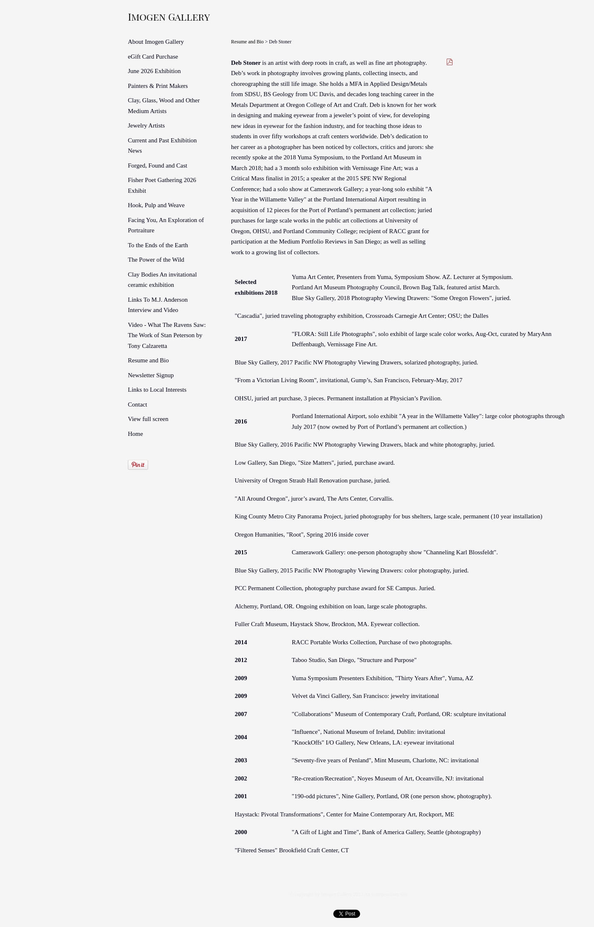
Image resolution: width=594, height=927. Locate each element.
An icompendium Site (386, 894)
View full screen (148, 419)
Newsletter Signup (151, 375)
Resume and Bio (148, 360)
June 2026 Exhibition (154, 71)
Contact (137, 404)
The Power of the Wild (156, 259)
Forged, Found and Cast (157, 165)
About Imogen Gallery (156, 41)
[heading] (148, 16)
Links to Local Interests (157, 389)
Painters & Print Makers (158, 86)
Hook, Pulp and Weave (156, 205)
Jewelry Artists (146, 125)
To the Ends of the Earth (158, 245)
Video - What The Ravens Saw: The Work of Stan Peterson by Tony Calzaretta (167, 335)
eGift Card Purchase (153, 56)
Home (135, 433)
